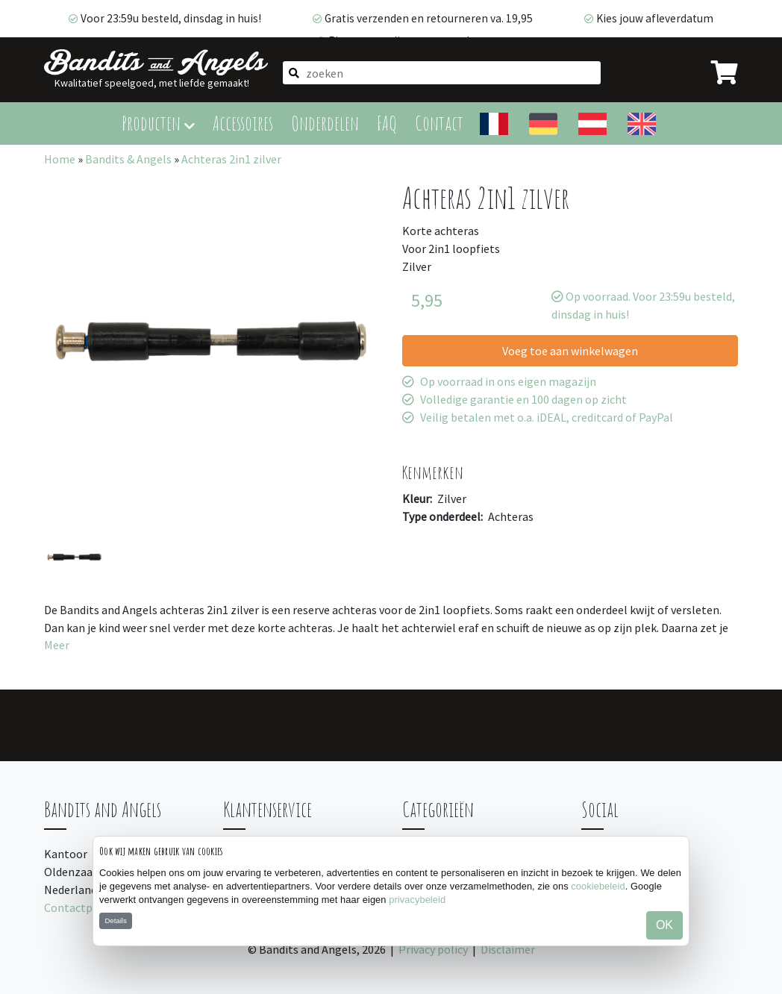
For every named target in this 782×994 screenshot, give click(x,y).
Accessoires (243, 123)
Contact (439, 123)
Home (59, 158)
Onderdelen (325, 123)
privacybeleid (417, 899)
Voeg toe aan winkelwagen (570, 350)
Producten (158, 123)
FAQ (387, 123)
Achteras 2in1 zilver (231, 158)
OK (664, 925)
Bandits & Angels (128, 158)
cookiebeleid (598, 886)
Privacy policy (433, 949)
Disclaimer (508, 949)
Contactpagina (82, 907)
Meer (56, 644)
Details (115, 920)
